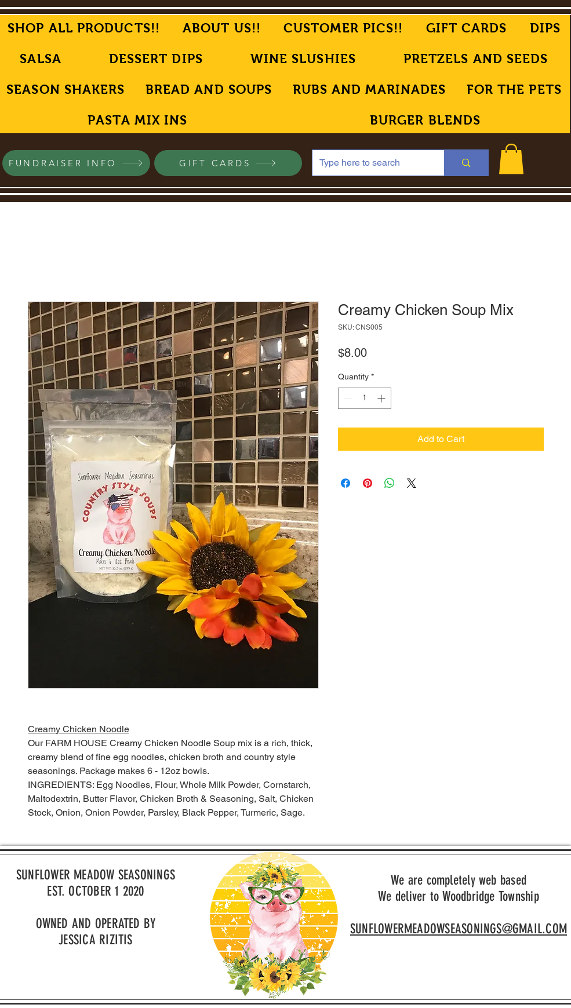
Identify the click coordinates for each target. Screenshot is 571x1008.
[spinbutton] (364, 398)
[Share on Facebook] (345, 483)
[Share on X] (412, 483)
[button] (511, 159)
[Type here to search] (369, 163)
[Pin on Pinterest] (367, 483)
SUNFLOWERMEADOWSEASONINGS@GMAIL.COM (458, 929)
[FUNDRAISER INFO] (76, 163)
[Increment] (382, 398)
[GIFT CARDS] (228, 163)
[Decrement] (347, 398)
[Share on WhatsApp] (390, 483)
